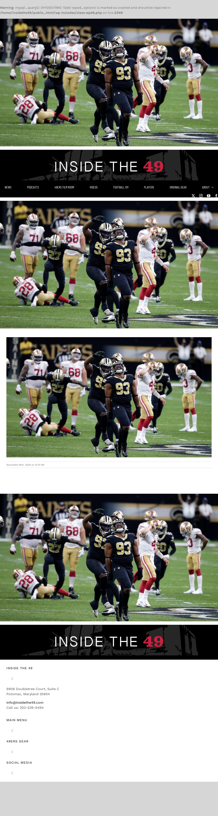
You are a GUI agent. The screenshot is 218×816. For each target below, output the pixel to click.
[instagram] (201, 195)
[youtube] (208, 195)
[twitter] (193, 195)
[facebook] (216, 195)
